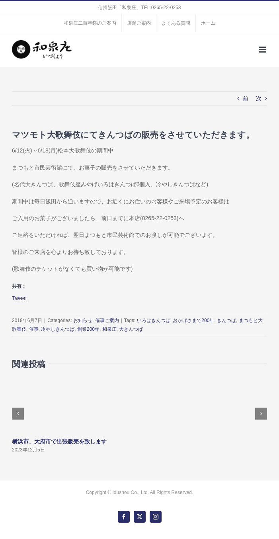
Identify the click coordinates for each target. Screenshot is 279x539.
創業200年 (88, 329)
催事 (34, 329)
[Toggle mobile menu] (263, 49)
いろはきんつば (153, 320)
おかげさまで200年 (193, 320)
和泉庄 (109, 329)
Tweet (19, 298)
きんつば (226, 320)
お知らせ (82, 320)
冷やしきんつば (57, 329)
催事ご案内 (107, 320)
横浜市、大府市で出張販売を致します (59, 441)
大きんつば (131, 329)
